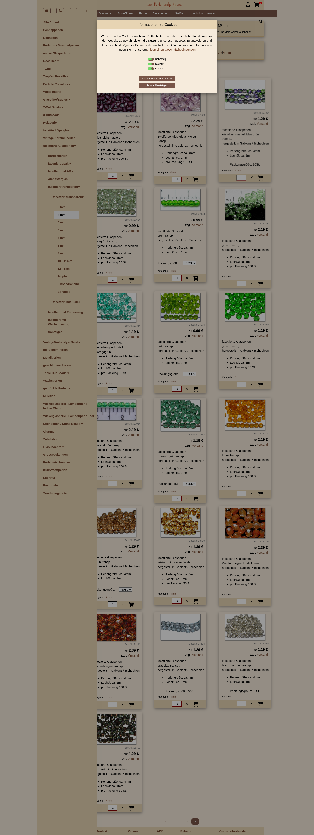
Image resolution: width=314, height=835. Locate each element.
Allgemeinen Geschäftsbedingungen (171, 49)
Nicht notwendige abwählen (157, 78)
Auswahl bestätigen (157, 85)
